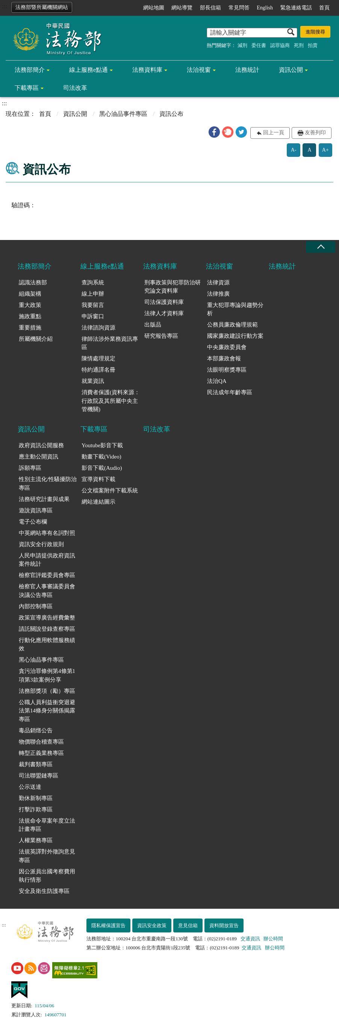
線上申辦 (93, 294)
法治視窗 (199, 70)
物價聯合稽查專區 (41, 742)
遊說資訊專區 (36, 510)
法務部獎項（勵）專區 (47, 691)
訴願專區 (30, 468)
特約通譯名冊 (98, 370)
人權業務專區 (36, 840)
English (265, 8)
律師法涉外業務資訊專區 (110, 343)
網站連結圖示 (98, 502)
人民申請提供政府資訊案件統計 (47, 560)
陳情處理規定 (98, 358)
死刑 (299, 45)
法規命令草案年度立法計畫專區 (47, 825)
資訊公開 (291, 70)
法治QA (217, 381)
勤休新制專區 (36, 798)
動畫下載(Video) (101, 457)
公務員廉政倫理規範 (232, 325)
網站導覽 (181, 8)
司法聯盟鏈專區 (38, 776)
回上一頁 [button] (273, 132)
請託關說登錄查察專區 (47, 629)
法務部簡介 (30, 70)
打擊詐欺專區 (36, 809)
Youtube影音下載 (102, 445)
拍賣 (313, 45)
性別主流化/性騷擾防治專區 (48, 483)
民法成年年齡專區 (229, 392)
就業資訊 (93, 381)
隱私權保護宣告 (108, 925)
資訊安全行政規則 (41, 544)
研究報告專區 (161, 336)
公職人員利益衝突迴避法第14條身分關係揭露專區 (47, 710)
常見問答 (239, 8)
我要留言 (93, 305)
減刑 (242, 45)
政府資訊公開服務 (41, 445)
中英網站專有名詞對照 (47, 533)
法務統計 (247, 70)
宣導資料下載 (98, 479)
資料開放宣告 (224, 925)
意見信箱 (188, 925)
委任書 (258, 45)
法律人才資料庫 (164, 313)
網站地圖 (153, 8)
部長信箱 (210, 8)
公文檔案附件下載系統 (110, 490)
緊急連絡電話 (296, 8)
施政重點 (30, 316)
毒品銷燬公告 (36, 730)
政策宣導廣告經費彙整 (47, 618)
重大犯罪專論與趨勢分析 (235, 309)
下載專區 (27, 88)
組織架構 (30, 294)
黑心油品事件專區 (123, 114)
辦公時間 (273, 938)
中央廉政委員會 (227, 347)
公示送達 (30, 787)
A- (294, 150)
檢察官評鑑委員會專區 (47, 575)
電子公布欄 (33, 522)
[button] (214, 132)
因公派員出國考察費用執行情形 (47, 875)
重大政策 (30, 305)
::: (4, 6)
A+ (325, 150)
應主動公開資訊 (38, 457)
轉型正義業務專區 (41, 753)
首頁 (324, 8)
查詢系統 (93, 282)
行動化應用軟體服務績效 (47, 644)
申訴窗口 (93, 316)
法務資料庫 (147, 70)
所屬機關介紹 (36, 339)
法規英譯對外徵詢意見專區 (47, 856)
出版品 (152, 325)
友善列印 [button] (315, 132)
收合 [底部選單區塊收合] (320, 247)
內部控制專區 (36, 606)
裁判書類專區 (36, 764)
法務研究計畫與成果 (44, 499)
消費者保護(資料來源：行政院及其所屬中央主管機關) (111, 400)
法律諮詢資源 (98, 328)
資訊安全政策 (151, 925)
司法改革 (75, 88)
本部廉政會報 (224, 358)
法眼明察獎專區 (227, 370)
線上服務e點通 (88, 70)
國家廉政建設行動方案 (235, 336)
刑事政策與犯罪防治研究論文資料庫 (172, 286)
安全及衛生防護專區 (44, 891)
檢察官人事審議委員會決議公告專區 (47, 590)
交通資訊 (250, 938)
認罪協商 (280, 45)
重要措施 (30, 328)
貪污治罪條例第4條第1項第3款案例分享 (47, 675)
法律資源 (218, 282)
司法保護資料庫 (164, 302)
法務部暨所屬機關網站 (41, 7)
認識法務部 (33, 282)
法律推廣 (218, 294)
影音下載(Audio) (102, 468)
